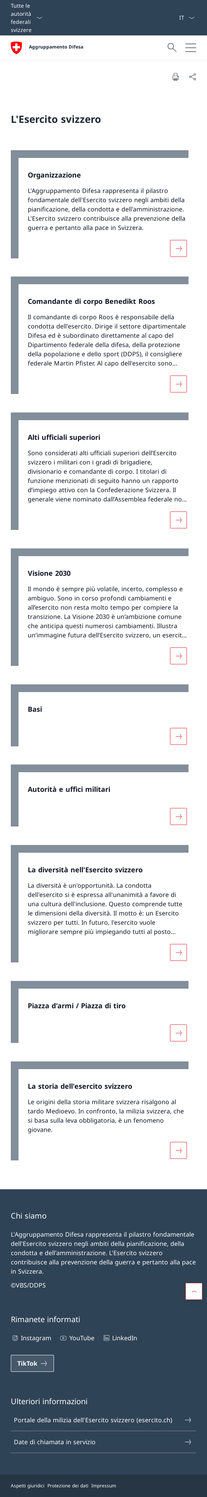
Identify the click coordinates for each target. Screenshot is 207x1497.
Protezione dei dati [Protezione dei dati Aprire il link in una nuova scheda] (67, 1485)
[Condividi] (192, 76)
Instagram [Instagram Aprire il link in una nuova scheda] (31, 1338)
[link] (103, 208)
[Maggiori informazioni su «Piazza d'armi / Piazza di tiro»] (178, 1032)
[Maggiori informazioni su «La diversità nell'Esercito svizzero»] (178, 952)
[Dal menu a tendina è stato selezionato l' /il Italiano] (186, 17)
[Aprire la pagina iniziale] (47, 47)
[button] (193, 1291)
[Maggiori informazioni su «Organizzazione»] (178, 248)
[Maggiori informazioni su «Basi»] (178, 736)
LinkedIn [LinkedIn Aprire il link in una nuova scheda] (119, 1338)
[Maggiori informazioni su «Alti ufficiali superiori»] (178, 519)
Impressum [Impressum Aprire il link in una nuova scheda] (103, 1485)
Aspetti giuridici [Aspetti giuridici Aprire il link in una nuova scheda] (27, 1485)
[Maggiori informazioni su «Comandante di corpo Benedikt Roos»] (178, 384)
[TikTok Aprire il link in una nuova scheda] (32, 1363)
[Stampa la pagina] (175, 76)
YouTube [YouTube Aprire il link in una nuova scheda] (76, 1338)
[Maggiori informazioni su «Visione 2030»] (178, 655)
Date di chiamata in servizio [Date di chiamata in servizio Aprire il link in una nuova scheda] (103, 1442)
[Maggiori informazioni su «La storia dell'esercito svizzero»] (178, 1150)
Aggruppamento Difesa (56, 47)
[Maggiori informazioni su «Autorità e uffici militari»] (178, 816)
